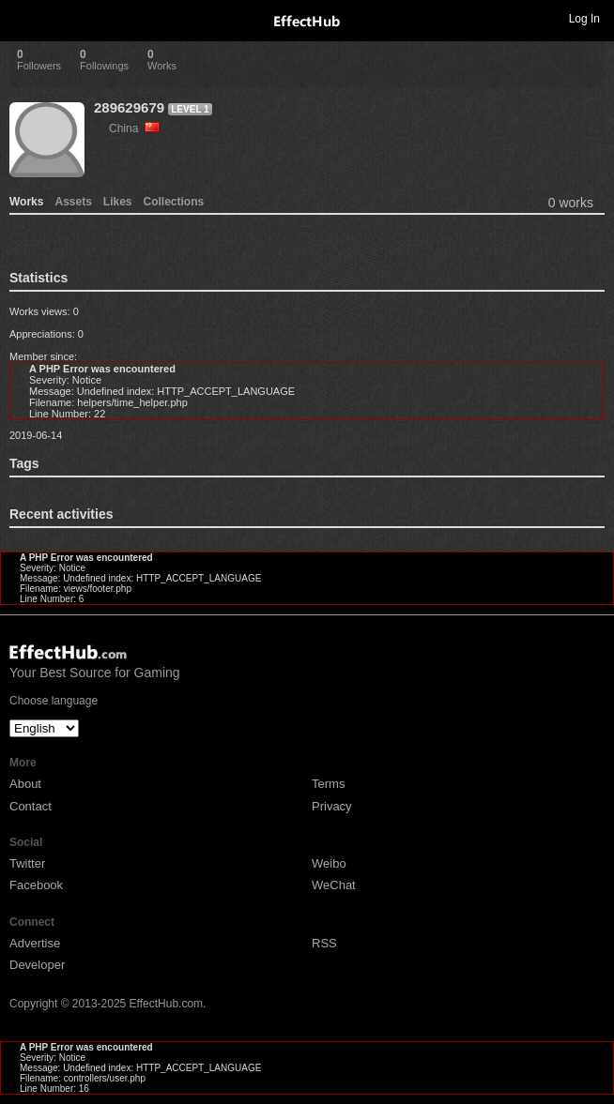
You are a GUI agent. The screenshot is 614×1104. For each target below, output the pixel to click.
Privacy (332, 806)
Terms (328, 784)
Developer (37, 965)
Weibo (329, 863)
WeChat (334, 885)
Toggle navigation (22, 18)
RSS (324, 943)
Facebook (36, 885)
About (25, 784)
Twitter (27, 863)
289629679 (129, 107)
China (134, 128)
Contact (30, 806)
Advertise (34, 943)
